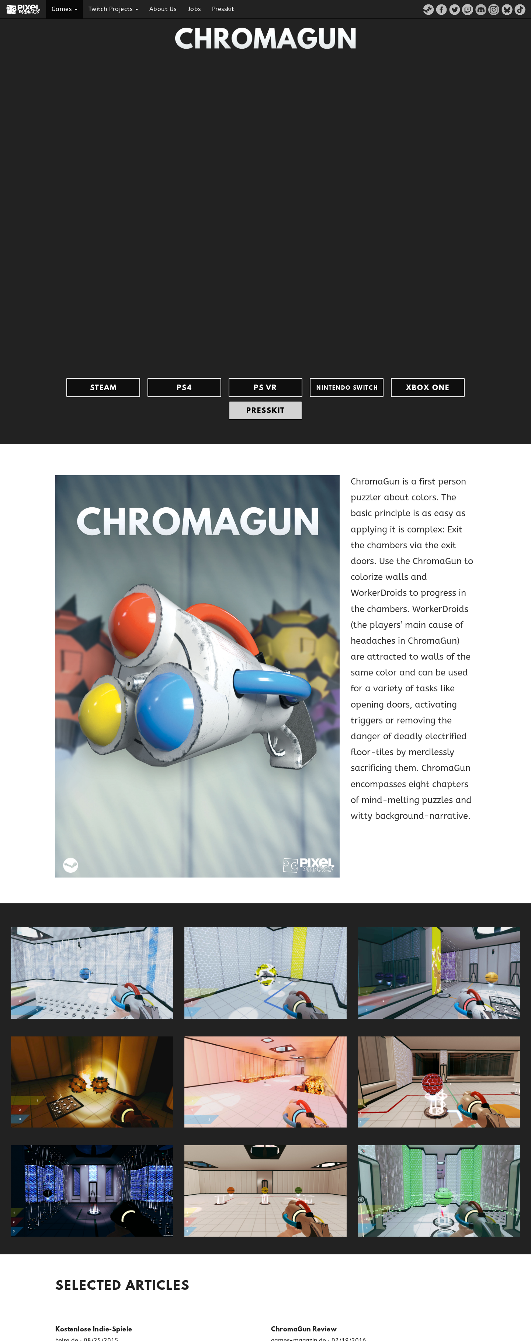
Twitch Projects (113, 9)
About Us (163, 9)
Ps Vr (265, 388)
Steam (103, 388)
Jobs (194, 9)
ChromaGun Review (304, 1330)
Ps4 (184, 388)
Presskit (223, 9)
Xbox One (428, 388)
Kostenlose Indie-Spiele (93, 1330)
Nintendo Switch (347, 388)
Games (64, 9)
